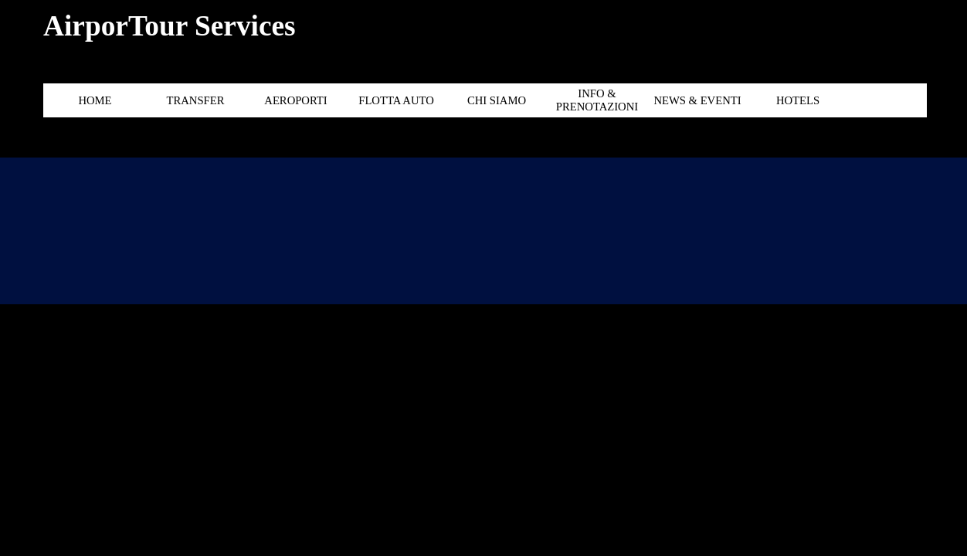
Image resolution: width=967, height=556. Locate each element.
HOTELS (797, 100)
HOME (94, 100)
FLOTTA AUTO (396, 100)
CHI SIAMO (496, 100)
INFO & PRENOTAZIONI (597, 100)
